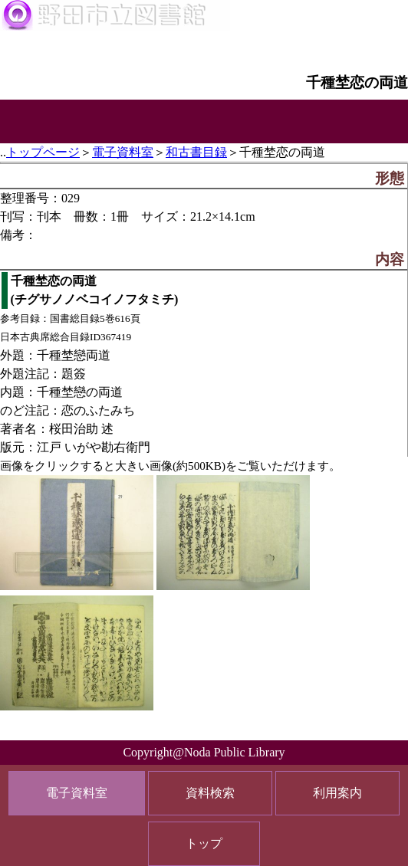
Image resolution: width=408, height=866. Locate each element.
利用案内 (337, 792)
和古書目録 (196, 152)
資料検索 (210, 792)
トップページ (43, 152)
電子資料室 (122, 152)
